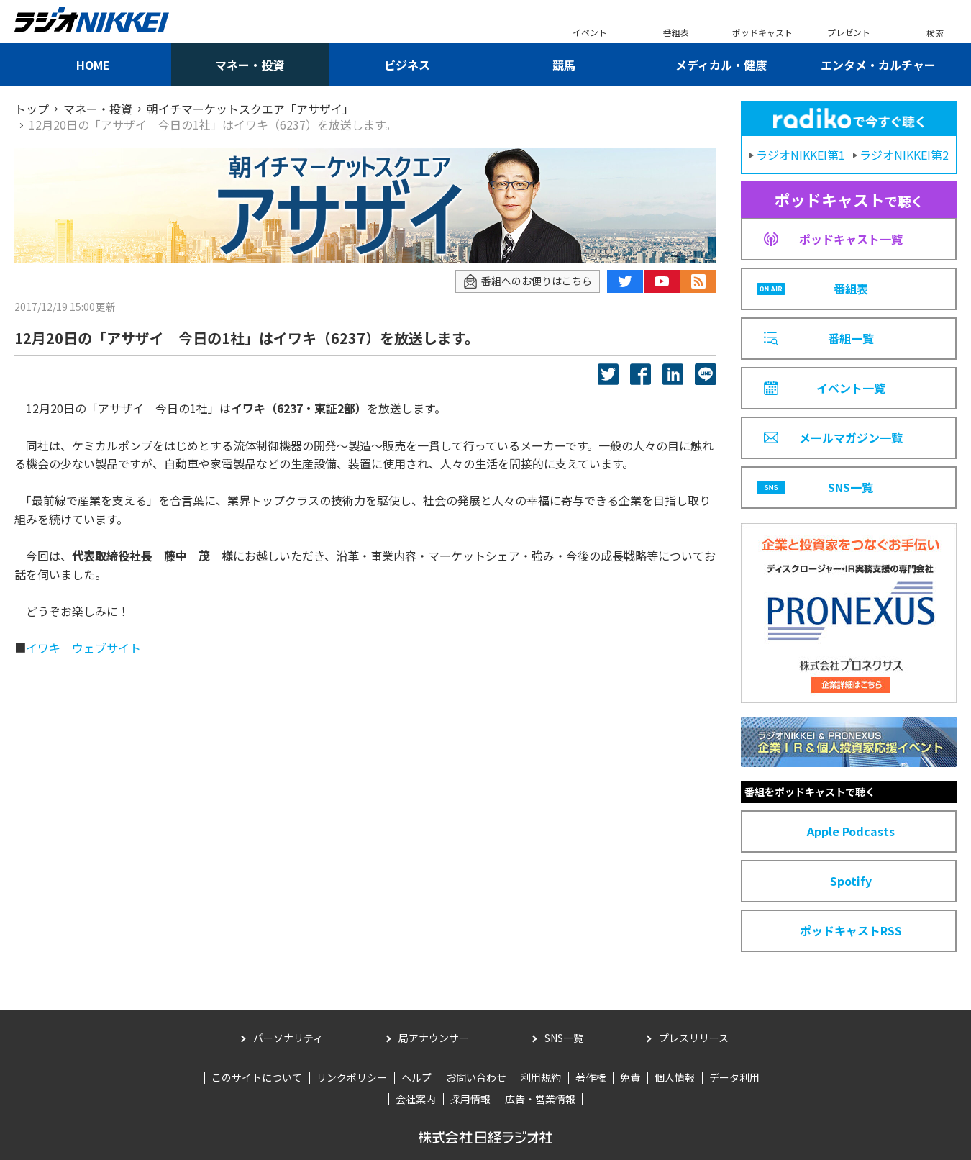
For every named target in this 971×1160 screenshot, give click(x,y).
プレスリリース (694, 1037)
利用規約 (541, 1077)
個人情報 (675, 1077)
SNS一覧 (563, 1037)
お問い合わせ (476, 1077)
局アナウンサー (433, 1037)
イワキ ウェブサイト (83, 647)
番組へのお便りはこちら (527, 281)
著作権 (590, 1077)
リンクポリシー (351, 1077)
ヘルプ (416, 1077)
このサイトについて (256, 1077)
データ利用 (734, 1077)
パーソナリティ (288, 1037)
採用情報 (470, 1099)
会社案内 (416, 1099)
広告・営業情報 (540, 1099)
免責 (630, 1077)
